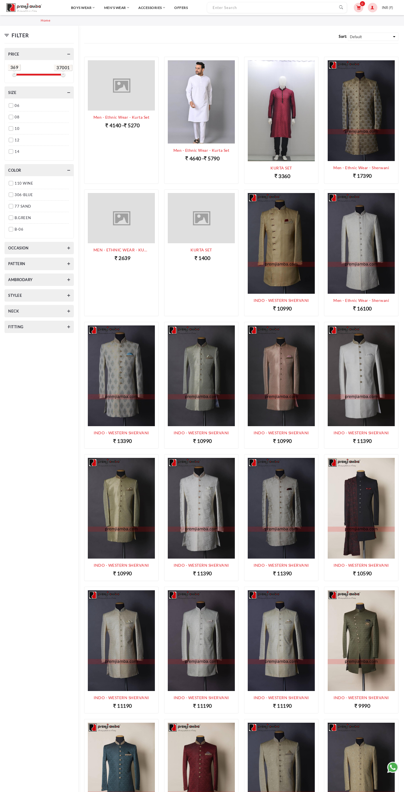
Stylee (15, 295)
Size (12, 92)
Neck (13, 311)
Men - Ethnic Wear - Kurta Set (121, 117)
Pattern (16, 263)
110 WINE (24, 183)
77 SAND (23, 206)
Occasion (18, 248)
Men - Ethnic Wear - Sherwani (361, 167)
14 (17, 151)
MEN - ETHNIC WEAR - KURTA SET (121, 249)
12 (17, 140)
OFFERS (166, 8)
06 (17, 105)
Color (14, 170)
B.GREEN (23, 217)
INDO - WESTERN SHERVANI (281, 300)
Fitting (16, 327)
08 (17, 117)
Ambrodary (20, 279)
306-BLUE (24, 194)
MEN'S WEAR (102, 8)
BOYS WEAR (68, 8)
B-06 (19, 229)
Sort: (343, 36)
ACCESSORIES (137, 8)
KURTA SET (281, 168)
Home (45, 20)
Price (13, 54)
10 (17, 128)
